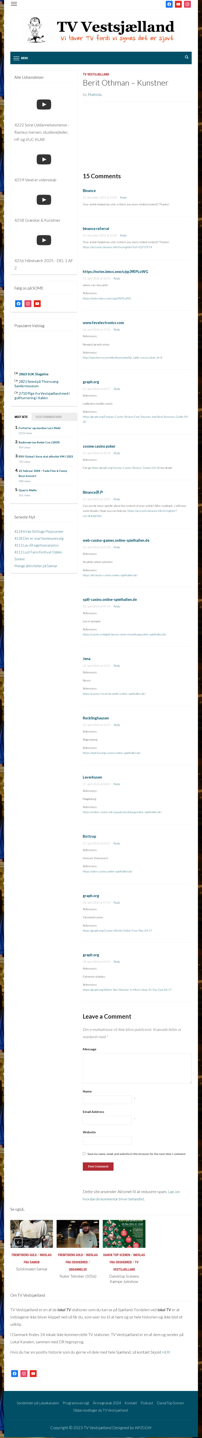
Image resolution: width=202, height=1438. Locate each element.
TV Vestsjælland (96, 75)
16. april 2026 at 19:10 (96, 330)
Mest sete (21, 415)
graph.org (91, 383)
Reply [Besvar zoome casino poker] (117, 454)
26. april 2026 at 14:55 (96, 725)
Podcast (160, 1403)
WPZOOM (143, 1428)
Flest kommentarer (49, 415)
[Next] (184, 1243)
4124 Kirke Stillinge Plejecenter (41, 530)
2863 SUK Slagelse (36, 374)
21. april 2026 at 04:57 (96, 389)
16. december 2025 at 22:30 (100, 236)
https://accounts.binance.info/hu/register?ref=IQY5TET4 (117, 248)
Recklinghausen (96, 719)
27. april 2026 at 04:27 (96, 844)
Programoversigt (81, 1403)
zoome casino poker (99, 447)
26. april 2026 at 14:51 (96, 666)
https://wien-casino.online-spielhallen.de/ (108, 872)
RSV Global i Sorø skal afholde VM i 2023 (46, 455)
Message (89, 1050)
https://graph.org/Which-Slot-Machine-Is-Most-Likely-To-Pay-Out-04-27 (127, 990)
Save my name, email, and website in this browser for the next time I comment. (136, 1155)
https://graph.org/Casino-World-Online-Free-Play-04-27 (117, 931)
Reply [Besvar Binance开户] (117, 500)
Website (89, 1133)
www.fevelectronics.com (103, 323)
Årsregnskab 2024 (115, 1403)
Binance (89, 191)
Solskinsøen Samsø (31, 1269)
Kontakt (143, 1403)
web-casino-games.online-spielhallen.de (116, 541)
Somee (20, 557)
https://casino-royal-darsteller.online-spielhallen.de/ (114, 694)
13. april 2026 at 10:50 (96, 279)
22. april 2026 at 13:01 (96, 500)
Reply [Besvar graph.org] (117, 389)
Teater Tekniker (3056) (78, 1277)
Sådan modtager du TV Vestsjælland (108, 1410)
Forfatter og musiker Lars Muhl (40, 426)
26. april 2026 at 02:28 (96, 548)
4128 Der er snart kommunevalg (42, 536)
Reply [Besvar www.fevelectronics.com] (117, 330)
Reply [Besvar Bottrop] (117, 844)
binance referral (96, 229)
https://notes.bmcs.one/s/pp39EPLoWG (115, 272)
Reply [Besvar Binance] (123, 198)
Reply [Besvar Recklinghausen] (117, 725)
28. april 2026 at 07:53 (96, 903)
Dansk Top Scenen (116, 1256)
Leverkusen (92, 778)
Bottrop (89, 837)
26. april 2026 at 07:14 (96, 607)
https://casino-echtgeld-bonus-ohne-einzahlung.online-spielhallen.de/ (125, 635)
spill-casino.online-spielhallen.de (110, 600)
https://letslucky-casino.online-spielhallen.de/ (110, 576)
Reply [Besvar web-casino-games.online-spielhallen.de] (117, 548)
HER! (166, 1352)
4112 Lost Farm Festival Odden (41, 550)
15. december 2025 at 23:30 (100, 198)
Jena (86, 659)
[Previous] (18, 1243)
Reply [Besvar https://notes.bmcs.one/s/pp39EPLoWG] (117, 279)
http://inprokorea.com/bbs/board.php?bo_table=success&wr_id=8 (122, 358)
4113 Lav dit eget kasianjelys (39, 543)
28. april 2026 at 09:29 (96, 962)
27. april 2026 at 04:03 (96, 785)
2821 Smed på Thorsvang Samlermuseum (39, 383)
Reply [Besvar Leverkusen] (117, 785)
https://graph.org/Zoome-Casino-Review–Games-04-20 (126, 468)
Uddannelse (78, 1270)
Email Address (93, 1113)
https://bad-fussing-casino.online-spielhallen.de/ (112, 753)
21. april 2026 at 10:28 (96, 454)
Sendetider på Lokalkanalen (38, 1403)
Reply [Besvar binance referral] (123, 236)
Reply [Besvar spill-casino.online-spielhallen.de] (117, 607)
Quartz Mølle (28, 489)
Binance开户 (93, 493)
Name (87, 1092)
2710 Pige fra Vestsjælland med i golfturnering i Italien (41, 394)
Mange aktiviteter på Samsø (38, 564)
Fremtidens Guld (24, 1256)
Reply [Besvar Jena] (117, 666)
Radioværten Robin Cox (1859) (39, 441)
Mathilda (95, 95)
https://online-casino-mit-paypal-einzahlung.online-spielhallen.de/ (122, 813)
